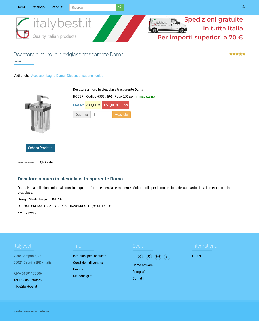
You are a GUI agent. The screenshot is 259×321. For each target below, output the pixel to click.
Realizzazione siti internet (32, 311)
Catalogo (38, 7)
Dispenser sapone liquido (85, 76)
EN (199, 256)
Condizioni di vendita (88, 263)
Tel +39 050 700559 (28, 280)
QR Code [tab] (46, 162)
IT (193, 256)
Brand (57, 7)
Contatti (138, 278)
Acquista (121, 114)
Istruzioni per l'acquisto (90, 256)
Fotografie (140, 272)
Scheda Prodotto (40, 148)
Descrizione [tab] (25, 162)
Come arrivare (143, 265)
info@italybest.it (25, 286)
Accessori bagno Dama (48, 76)
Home (21, 7)
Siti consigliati (83, 276)
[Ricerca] (92, 7)
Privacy (78, 269)
